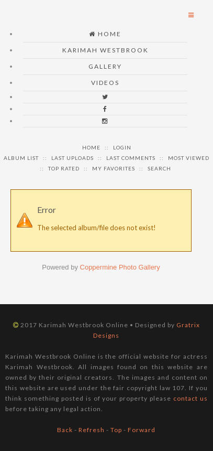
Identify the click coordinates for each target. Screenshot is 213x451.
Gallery (105, 66)
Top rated (64, 168)
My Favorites (113, 168)
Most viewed (188, 158)
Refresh (92, 430)
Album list (21, 158)
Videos (105, 83)
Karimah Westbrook (105, 50)
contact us (190, 398)
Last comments (130, 158)
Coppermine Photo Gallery (120, 267)
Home (105, 34)
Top (116, 430)
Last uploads (72, 158)
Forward (141, 430)
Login (122, 147)
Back (65, 430)
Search (159, 168)
